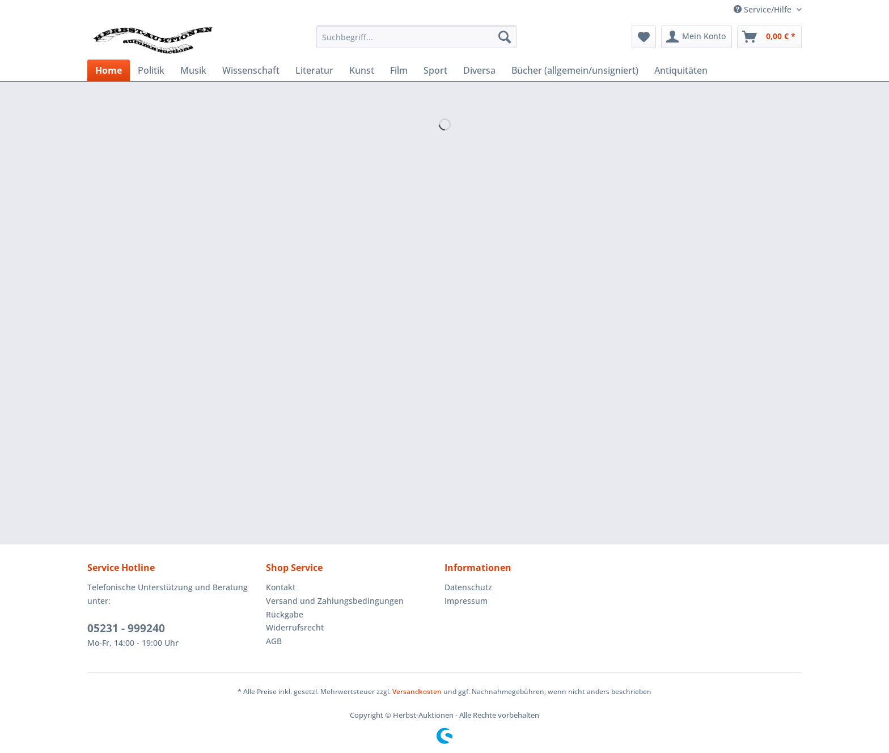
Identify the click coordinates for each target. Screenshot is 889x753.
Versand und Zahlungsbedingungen (335, 600)
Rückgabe (284, 614)
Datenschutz (468, 587)
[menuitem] (416, 37)
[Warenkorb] (769, 37)
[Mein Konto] (696, 37)
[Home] (108, 70)
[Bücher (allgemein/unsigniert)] (574, 70)
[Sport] (435, 70)
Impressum (466, 600)
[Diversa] (479, 70)
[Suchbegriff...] (416, 37)
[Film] (399, 70)
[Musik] (193, 70)
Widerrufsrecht (295, 627)
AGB (274, 641)
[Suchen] (505, 37)
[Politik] (151, 70)
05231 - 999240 (126, 628)
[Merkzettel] (644, 37)
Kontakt (280, 587)
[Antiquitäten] (681, 70)
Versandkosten (417, 691)
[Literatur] (314, 70)
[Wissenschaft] (250, 70)
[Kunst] (361, 70)
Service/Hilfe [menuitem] (764, 9)
